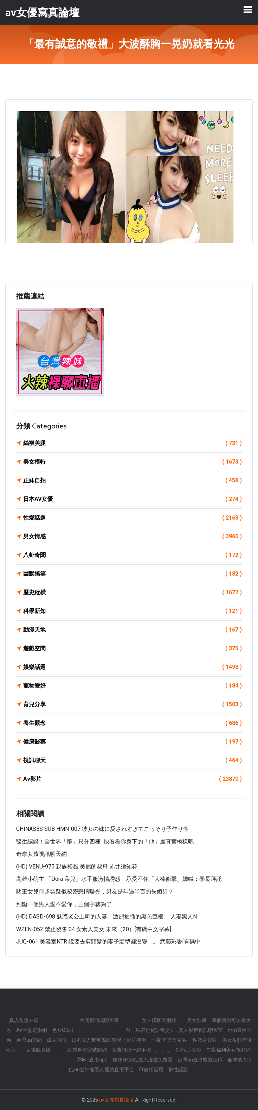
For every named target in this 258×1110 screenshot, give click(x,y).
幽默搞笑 (132, 574)
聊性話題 (178, 1069)
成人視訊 (56, 1040)
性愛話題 (132, 518)
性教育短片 (205, 1040)
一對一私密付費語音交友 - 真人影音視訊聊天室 (172, 1030)
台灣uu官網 (29, 1040)
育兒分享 (132, 704)
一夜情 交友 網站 (169, 1040)
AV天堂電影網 (31, 1030)
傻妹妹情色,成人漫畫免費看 (142, 1059)
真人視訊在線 (24, 1020)
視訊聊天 (132, 760)
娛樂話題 (132, 667)
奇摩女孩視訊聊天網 (41, 854)
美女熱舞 (197, 1020)
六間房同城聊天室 (99, 1020)
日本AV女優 (132, 499)
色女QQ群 (63, 1030)
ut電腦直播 (38, 1050)
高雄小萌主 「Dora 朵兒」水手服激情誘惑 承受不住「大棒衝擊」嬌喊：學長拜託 (119, 879)
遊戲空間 (132, 648)
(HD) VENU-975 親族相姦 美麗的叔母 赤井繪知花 (76, 866)
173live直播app (90, 1059)
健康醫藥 (132, 742)
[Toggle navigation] (248, 9)
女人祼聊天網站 (159, 1020)
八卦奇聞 (132, 555)
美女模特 (132, 462)
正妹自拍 (132, 480)
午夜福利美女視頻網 (228, 1050)
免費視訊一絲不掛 (131, 1050)
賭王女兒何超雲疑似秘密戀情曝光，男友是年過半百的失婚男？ (95, 891)
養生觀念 (132, 723)
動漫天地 (132, 630)
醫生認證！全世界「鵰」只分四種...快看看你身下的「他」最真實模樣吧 (105, 841)
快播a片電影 (187, 1050)
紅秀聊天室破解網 (87, 1050)
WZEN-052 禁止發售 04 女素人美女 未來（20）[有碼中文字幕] (93, 929)
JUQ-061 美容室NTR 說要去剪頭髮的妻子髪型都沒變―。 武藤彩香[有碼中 (108, 941)
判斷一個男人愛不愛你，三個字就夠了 (64, 904)
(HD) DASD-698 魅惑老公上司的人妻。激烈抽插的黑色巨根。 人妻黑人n (106, 916)
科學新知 (132, 611)
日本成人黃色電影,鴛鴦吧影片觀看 (108, 1040)
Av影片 (132, 779)
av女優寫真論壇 (116, 1100)
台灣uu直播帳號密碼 (200, 1059)
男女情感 (132, 536)
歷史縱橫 (132, 592)
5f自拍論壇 (151, 1069)
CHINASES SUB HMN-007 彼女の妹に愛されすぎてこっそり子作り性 (102, 829)
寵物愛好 (132, 686)
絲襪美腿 (132, 443)
